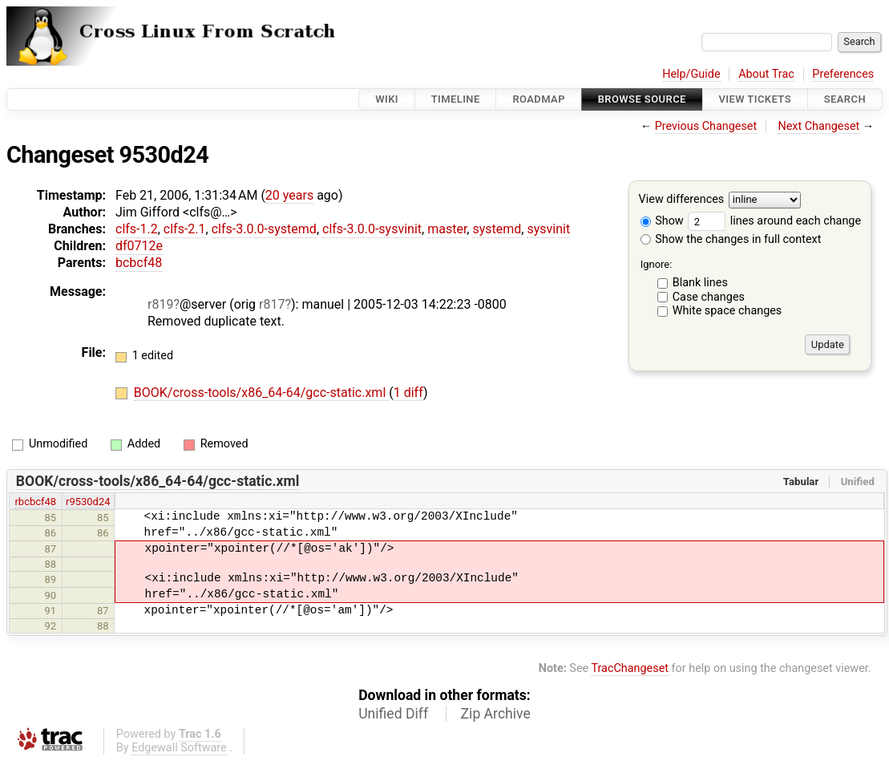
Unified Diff (393, 714)
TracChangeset (630, 668)
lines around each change (774, 221)
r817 (272, 304)
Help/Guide (691, 74)
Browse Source (642, 99)
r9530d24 (88, 502)
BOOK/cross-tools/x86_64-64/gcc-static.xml (261, 392)
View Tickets (755, 99)
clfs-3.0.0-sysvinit (372, 229)
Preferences (843, 74)
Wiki (386, 99)
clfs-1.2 (136, 229)
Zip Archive (496, 714)
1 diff (408, 392)
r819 (160, 304)
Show (662, 221)
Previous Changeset (706, 126)
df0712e (139, 245)
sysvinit (548, 229)
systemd (496, 229)
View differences (682, 200)
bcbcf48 (138, 262)
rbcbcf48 (35, 502)
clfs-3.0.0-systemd (264, 229)
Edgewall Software (179, 748)
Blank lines (700, 282)
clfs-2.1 (185, 229)
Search (845, 99)
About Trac (766, 74)
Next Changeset (818, 126)
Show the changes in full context (731, 239)
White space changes (727, 311)
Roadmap (538, 99)
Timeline (455, 99)
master (447, 229)
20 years (289, 195)
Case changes (709, 297)
